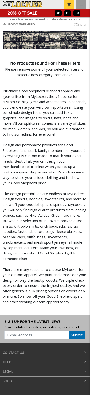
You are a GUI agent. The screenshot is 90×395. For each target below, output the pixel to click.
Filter (80, 25)
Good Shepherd (19, 24)
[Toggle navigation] (81, 4)
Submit (77, 335)
